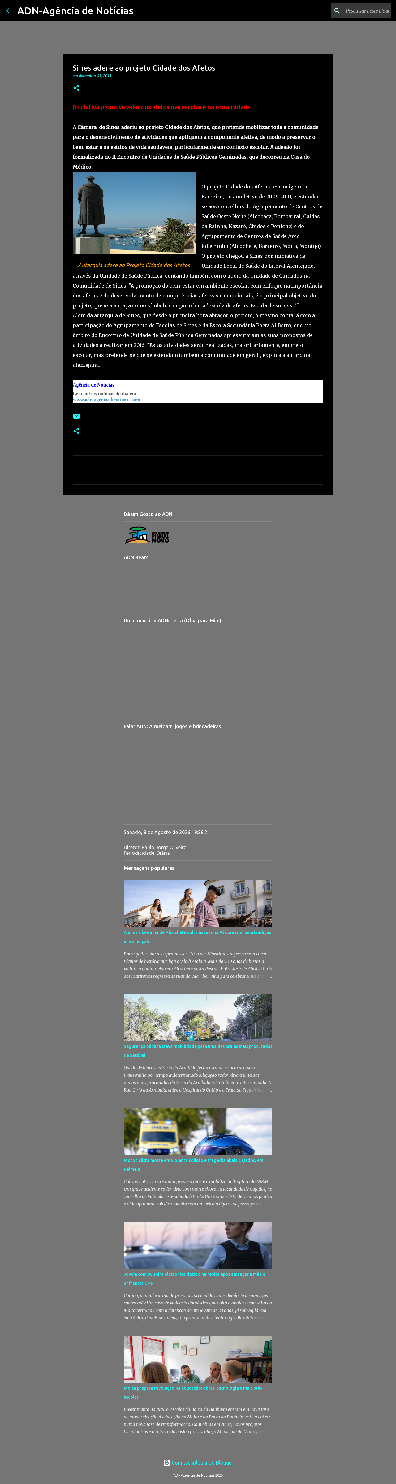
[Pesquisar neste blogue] (358, 10)
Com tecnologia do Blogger (198, 1462)
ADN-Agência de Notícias (75, 10)
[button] (76, 88)
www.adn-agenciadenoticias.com (106, 400)
